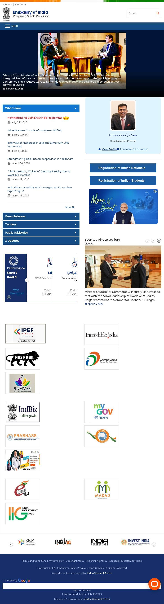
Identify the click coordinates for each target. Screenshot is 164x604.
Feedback (20, 4)
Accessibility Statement (122, 561)
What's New (13, 108)
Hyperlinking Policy (96, 561)
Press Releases (15, 216)
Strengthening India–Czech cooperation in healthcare (40, 159)
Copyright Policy (75, 561)
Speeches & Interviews (134, 149)
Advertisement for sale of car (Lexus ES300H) (35, 130)
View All (69, 207)
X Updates (12, 241)
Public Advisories (16, 233)
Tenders (10, 224)
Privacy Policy (56, 561)
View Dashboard (17, 291)
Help (140, 561)
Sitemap (7, 4)
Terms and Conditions (34, 561)
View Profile (109, 149)
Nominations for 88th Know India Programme (35, 118)
